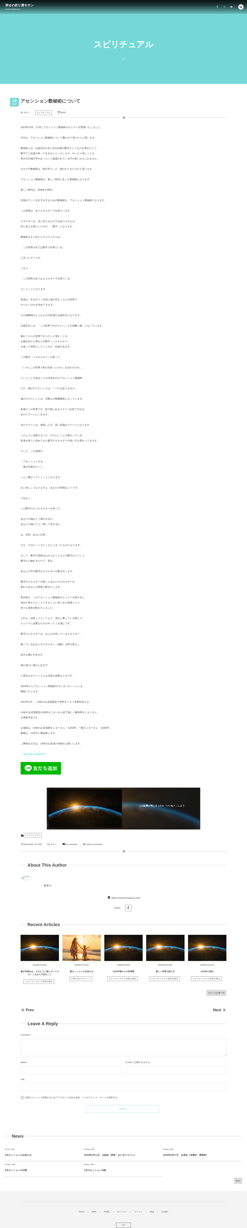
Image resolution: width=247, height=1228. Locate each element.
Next (219, 1010)
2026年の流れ (207, 974)
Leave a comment (94, 844)
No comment (71, 844)
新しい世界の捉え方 (165, 974)
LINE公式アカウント (81, 981)
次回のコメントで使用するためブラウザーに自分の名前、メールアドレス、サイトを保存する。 (72, 1097)
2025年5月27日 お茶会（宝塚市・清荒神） (185, 1155)
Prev (27, 1010)
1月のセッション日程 (95, 1170)
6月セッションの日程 (16, 1170)
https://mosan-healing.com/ (125, 900)
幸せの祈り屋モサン (19, 5)
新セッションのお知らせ (81, 974)
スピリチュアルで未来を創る (39, 984)
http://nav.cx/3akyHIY (34, 754)
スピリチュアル (43, 113)
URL (23, 1079)
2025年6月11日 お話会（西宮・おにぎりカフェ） (110, 1155)
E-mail (129, 1062)
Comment (25, 1035)
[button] (241, 6)
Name (23, 1062)
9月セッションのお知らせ (18, 1155)
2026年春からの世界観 (123, 974)
